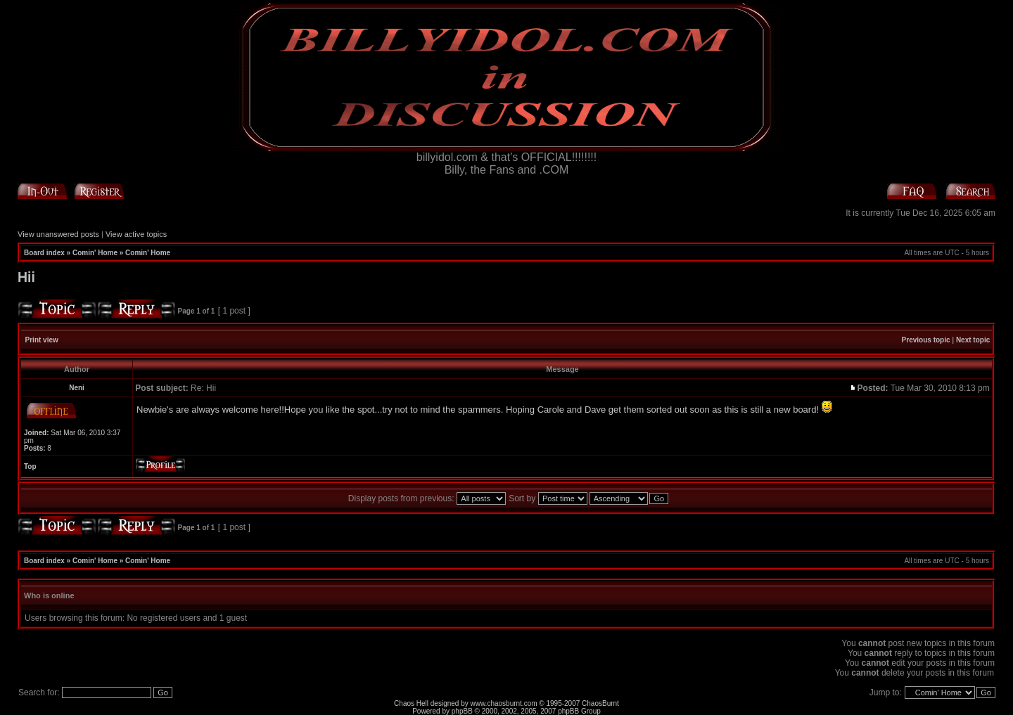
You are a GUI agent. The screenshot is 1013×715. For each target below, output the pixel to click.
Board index (44, 253)
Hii (26, 277)
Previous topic (926, 340)
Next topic (973, 340)
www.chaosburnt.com (504, 703)
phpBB (462, 711)
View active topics (136, 234)
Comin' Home (94, 253)
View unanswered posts (58, 234)
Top (30, 466)
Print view (41, 340)
